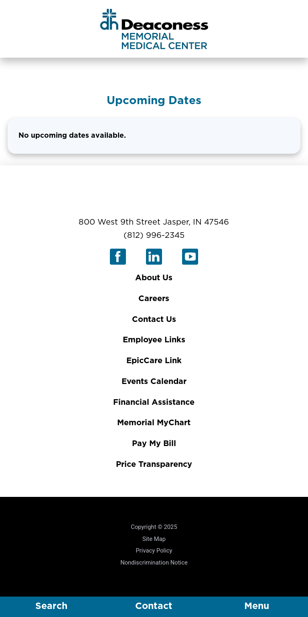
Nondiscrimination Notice (154, 562)
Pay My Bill (154, 444)
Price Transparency (154, 464)
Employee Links (154, 340)
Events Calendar (154, 382)
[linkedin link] (154, 257)
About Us (153, 278)
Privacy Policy (154, 550)
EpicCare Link (154, 361)
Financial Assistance (154, 402)
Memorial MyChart (153, 423)
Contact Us (154, 320)
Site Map (154, 539)
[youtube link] (190, 257)
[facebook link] (118, 257)
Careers (153, 299)
